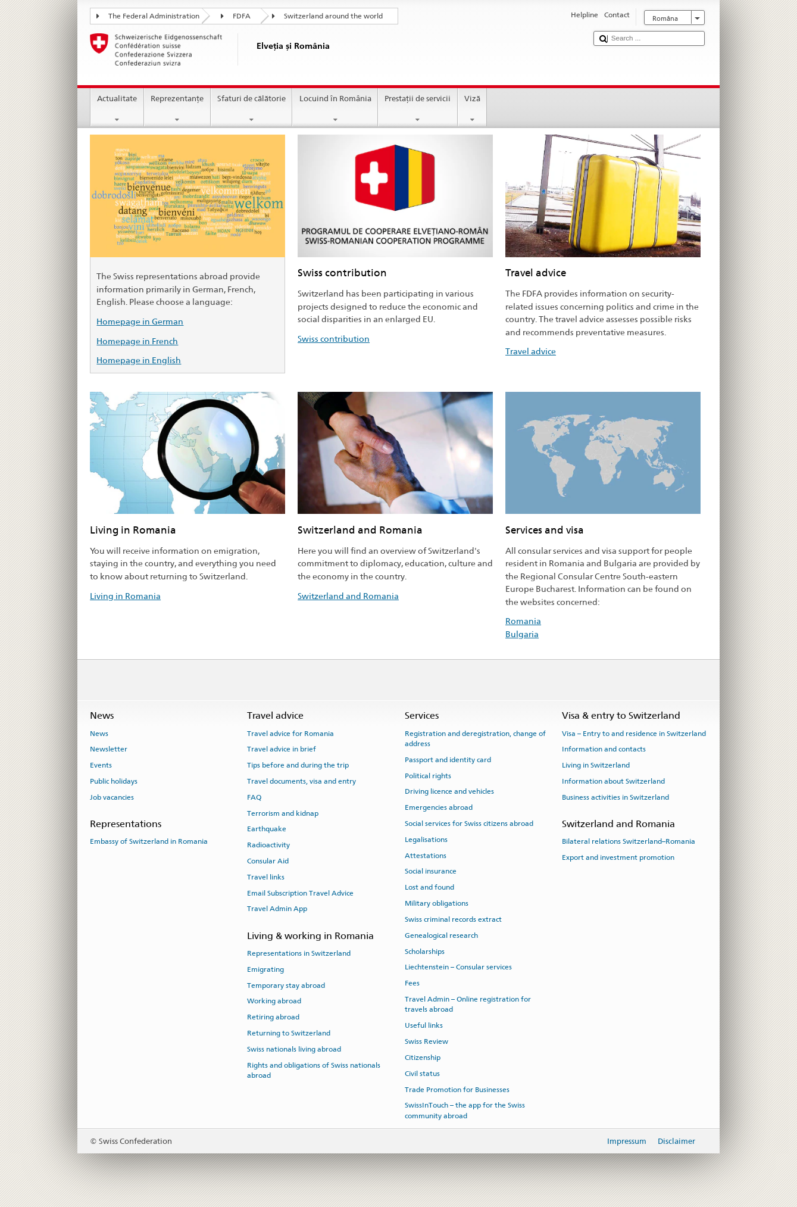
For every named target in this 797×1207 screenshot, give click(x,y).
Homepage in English (138, 360)
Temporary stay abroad (286, 985)
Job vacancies (112, 797)
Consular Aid (268, 861)
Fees (412, 983)
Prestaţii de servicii (418, 109)
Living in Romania (125, 596)
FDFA (242, 16)
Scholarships (425, 951)
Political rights (428, 775)
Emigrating (265, 969)
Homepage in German (139, 321)
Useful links (424, 1025)
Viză (472, 109)
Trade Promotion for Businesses (457, 1089)
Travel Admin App (277, 909)
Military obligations (436, 903)
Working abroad (274, 1001)
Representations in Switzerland (299, 953)
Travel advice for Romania (290, 733)
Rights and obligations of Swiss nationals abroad (313, 1070)
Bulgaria (522, 634)
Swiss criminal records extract (453, 919)
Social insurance (431, 871)
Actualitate (117, 109)
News (99, 733)
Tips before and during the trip (298, 765)
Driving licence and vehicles (449, 791)
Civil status (422, 1073)
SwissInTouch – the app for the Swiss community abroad (465, 1110)
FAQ (254, 797)
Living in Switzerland (596, 765)
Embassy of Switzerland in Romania (149, 841)
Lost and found (429, 887)
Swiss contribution (334, 338)
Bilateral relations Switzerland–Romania (628, 841)
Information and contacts (604, 749)
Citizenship (422, 1057)
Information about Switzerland (613, 781)
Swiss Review (426, 1041)
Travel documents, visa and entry (301, 781)
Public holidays (113, 781)
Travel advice (530, 351)
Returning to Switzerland (288, 1033)
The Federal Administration (153, 16)
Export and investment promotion (618, 857)
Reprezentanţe (177, 109)
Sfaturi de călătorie (251, 109)
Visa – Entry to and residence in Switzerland (634, 733)
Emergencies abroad (439, 807)
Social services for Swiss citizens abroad (469, 823)
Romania (523, 621)
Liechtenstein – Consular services (458, 967)
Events (101, 765)
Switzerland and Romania (348, 596)
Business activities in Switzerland (615, 797)
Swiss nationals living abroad (294, 1049)
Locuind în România (335, 109)
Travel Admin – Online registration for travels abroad (468, 1004)
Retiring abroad (273, 1017)
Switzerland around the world (333, 16)
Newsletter (108, 749)
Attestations (425, 856)
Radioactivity (268, 845)
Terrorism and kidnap (282, 813)
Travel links (266, 877)
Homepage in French (137, 341)
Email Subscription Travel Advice (300, 892)
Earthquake (266, 829)
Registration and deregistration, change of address (475, 738)
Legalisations (426, 839)
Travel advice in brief (281, 749)
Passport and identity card (448, 760)
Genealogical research (441, 935)
